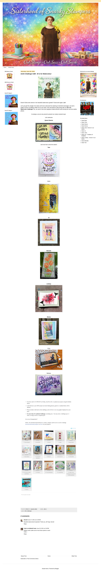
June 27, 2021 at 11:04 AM (34, 519)
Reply (25, 523)
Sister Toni (83, 142)
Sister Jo (83, 131)
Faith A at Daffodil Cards (30, 528)
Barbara (49, 373)
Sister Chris (84, 122)
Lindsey (49, 284)
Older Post (74, 556)
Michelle (48, 250)
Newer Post (24, 556)
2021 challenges (28, 511)
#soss (41, 424)
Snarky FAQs (11, 67)
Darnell (25, 519)
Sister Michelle (84, 140)
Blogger (57, 568)
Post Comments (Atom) (32, 558)
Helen (48, 181)
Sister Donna (84, 126)
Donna (49, 317)
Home (5, 67)
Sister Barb (84, 120)
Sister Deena (84, 124)
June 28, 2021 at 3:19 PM (43, 528)
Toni (49, 147)
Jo (49, 217)
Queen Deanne (49, 120)
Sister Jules (84, 132)
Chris (48, 348)
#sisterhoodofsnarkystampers (32, 424)
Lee (64, 102)
